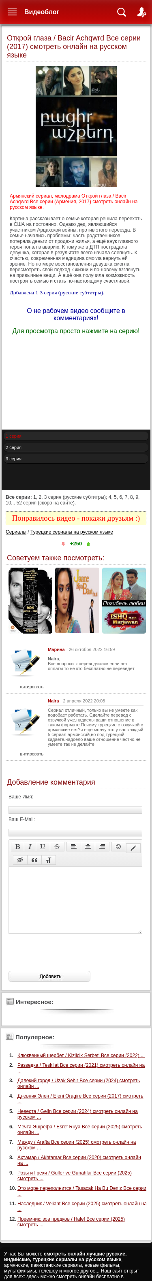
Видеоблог (41, 12)
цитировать (31, 686)
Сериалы (16, 532)
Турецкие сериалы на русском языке (71, 532)
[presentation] (70, 964)
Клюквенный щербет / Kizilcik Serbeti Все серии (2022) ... (81, 1067)
